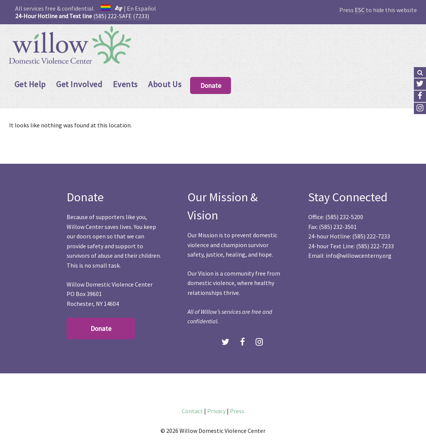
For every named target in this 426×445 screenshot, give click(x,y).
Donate (210, 85)
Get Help (30, 84)
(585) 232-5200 (344, 217)
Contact (192, 411)
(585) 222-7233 (371, 236)
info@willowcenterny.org (359, 255)
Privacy (216, 411)
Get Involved (79, 84)
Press (237, 411)
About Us (164, 84)
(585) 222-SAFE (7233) (121, 16)
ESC (360, 10)
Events (125, 84)
